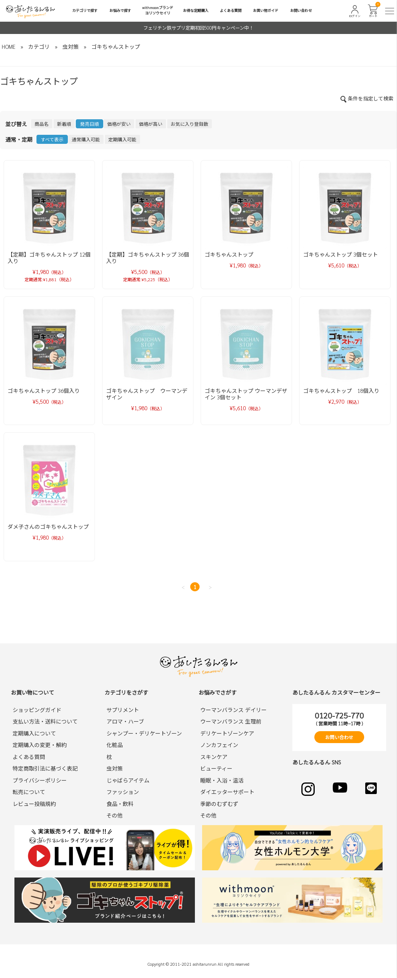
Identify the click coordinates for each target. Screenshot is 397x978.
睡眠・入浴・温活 (222, 780)
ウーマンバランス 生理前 (230, 721)
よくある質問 (230, 10)
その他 (114, 815)
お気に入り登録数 (189, 124)
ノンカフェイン (219, 744)
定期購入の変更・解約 (40, 744)
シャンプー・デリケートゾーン (144, 733)
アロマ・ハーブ (125, 721)
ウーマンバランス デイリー (233, 709)
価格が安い (119, 124)
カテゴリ (39, 46)
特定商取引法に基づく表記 (45, 768)
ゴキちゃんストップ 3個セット (340, 254)
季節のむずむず (219, 803)
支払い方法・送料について (45, 721)
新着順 (64, 124)
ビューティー (216, 768)
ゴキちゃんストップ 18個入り (341, 390)
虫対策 (70, 46)
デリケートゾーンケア (227, 733)
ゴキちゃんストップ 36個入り (44, 390)
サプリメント (122, 709)
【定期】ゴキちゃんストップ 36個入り (147, 257)
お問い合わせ (301, 10)
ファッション (122, 791)
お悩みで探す (120, 10)
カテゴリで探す (84, 10)
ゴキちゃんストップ (115, 46)
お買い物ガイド (265, 10)
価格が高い (150, 124)
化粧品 (114, 744)
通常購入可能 (86, 139)
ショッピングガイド (37, 709)
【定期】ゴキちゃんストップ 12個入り (49, 257)
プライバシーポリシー (40, 780)
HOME (9, 46)
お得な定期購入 (195, 10)
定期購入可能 (122, 139)
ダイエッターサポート (227, 791)
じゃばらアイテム (127, 780)
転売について (29, 791)
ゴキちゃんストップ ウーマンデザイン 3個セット (246, 393)
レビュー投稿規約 (34, 803)
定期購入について (34, 733)
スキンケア (213, 756)
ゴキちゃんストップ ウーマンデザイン (146, 393)
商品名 (42, 124)
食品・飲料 (120, 803)
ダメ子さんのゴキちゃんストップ (48, 526)
